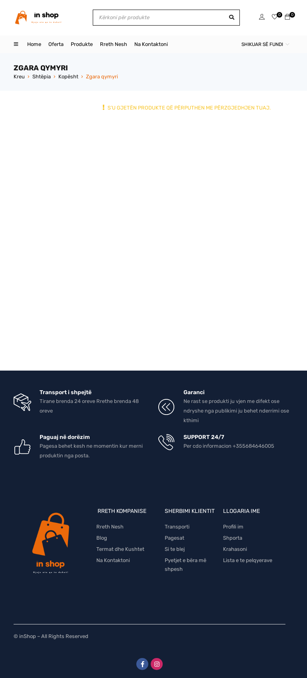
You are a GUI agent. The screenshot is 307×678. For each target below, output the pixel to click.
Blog (101, 538)
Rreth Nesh (110, 527)
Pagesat (174, 538)
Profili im (233, 527)
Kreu (19, 77)
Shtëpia (41, 77)
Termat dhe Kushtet (120, 549)
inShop (27, 636)
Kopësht (68, 77)
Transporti (177, 527)
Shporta (232, 538)
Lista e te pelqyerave (247, 560)
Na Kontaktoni (113, 560)
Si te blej (175, 549)
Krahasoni (235, 549)
